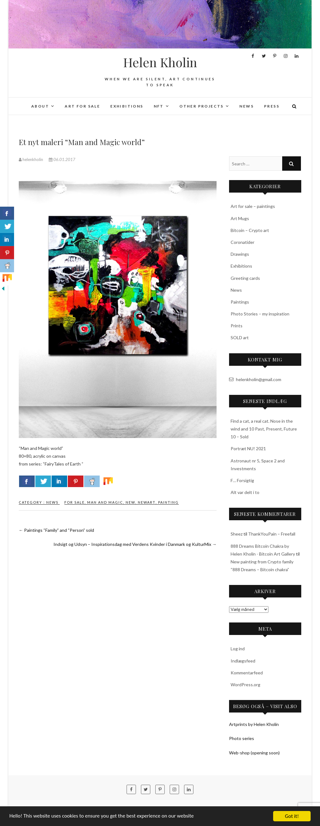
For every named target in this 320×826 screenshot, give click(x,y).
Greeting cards (245, 278)
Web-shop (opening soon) (254, 752)
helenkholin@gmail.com (255, 379)
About (40, 106)
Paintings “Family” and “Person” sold (56, 530)
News (246, 106)
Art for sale (82, 106)
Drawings (240, 254)
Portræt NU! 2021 (248, 448)
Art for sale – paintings (253, 206)
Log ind (238, 648)
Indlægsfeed (243, 660)
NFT (159, 106)
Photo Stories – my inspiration (260, 313)
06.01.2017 (62, 159)
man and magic (105, 502)
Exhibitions (126, 106)
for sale (74, 502)
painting (168, 502)
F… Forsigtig (242, 480)
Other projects (201, 106)
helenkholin (31, 159)
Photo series (241, 738)
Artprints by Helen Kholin (254, 724)
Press (271, 106)
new (130, 502)
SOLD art (240, 337)
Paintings (240, 302)
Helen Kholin (160, 62)
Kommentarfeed (247, 672)
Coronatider (242, 242)
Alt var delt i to (245, 492)
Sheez (236, 533)
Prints (236, 325)
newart (147, 502)
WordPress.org (245, 684)
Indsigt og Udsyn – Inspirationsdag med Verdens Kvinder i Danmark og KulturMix (135, 544)
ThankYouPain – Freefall (271, 533)
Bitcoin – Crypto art (250, 230)
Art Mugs (240, 218)
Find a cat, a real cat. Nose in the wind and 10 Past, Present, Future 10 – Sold (264, 428)
